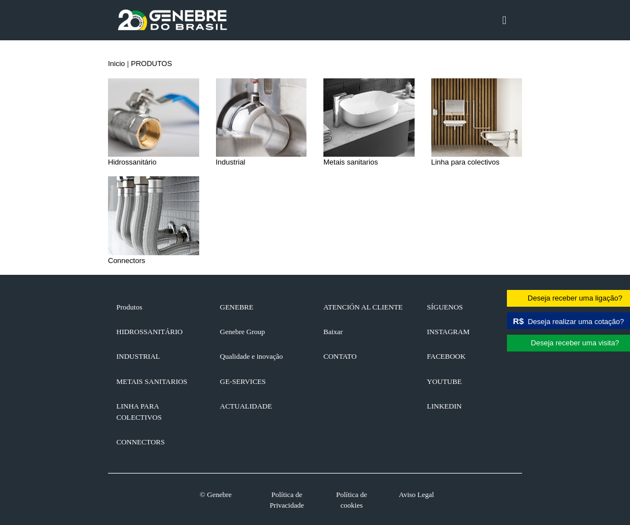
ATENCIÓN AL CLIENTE (363, 307)
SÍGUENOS (445, 307)
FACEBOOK (446, 356)
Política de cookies (351, 500)
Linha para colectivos (139, 411)
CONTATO (339, 356)
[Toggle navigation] (504, 20)
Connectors (140, 442)
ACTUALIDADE (246, 406)
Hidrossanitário (149, 331)
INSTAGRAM (448, 331)
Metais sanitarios (151, 381)
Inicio (116, 63)
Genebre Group (242, 331)
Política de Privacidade (287, 500)
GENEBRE (236, 307)
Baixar (333, 331)
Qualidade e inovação (251, 356)
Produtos (129, 307)
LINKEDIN (444, 406)
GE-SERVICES (243, 381)
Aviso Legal (416, 494)
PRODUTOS (151, 63)
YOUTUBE (444, 381)
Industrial (138, 356)
